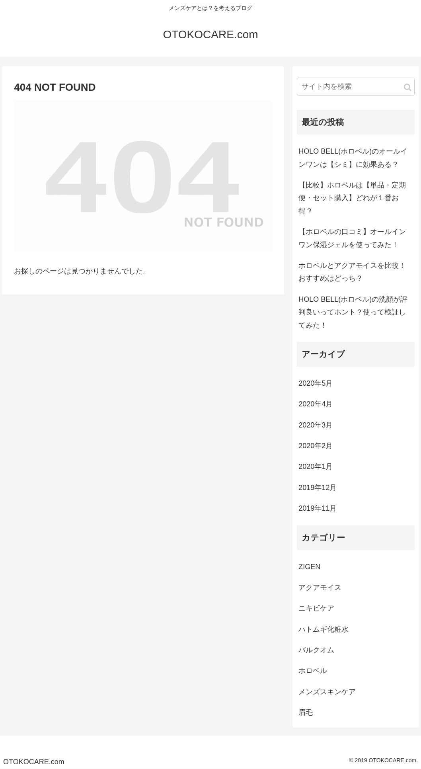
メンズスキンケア (327, 692)
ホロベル (312, 671)
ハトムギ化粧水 (323, 629)
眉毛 (305, 712)
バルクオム (316, 650)
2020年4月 (315, 404)
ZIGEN (309, 567)
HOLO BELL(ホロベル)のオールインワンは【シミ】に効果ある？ (352, 157)
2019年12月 (317, 488)
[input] (355, 87)
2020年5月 (315, 383)
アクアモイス (319, 587)
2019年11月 (317, 508)
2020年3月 (315, 425)
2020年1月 (315, 466)
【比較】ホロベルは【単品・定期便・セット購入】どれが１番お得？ (352, 198)
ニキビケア (316, 608)
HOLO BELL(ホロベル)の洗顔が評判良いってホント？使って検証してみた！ (352, 312)
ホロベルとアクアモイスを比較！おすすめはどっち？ (352, 272)
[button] (408, 87)
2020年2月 (315, 446)
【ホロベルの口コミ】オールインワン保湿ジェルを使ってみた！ (352, 238)
